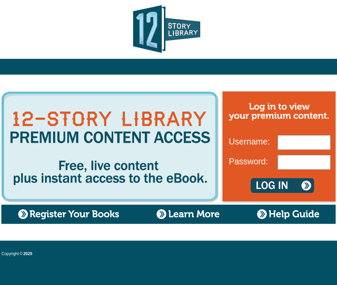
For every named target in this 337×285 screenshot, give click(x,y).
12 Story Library (168, 30)
